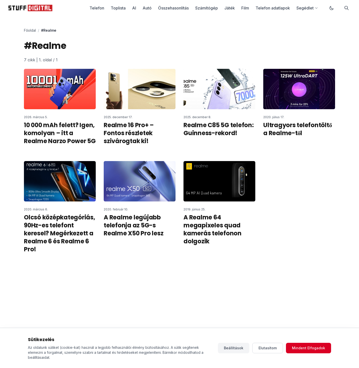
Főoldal (30, 30)
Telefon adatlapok (273, 7)
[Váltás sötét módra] (331, 7)
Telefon (97, 7)
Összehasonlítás (173, 7)
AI (134, 7)
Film (245, 7)
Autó (147, 7)
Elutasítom (268, 348)
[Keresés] (346, 7)
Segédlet (307, 7)
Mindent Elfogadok (308, 348)
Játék (229, 7)
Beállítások (233, 348)
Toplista (118, 7)
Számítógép (206, 7)
